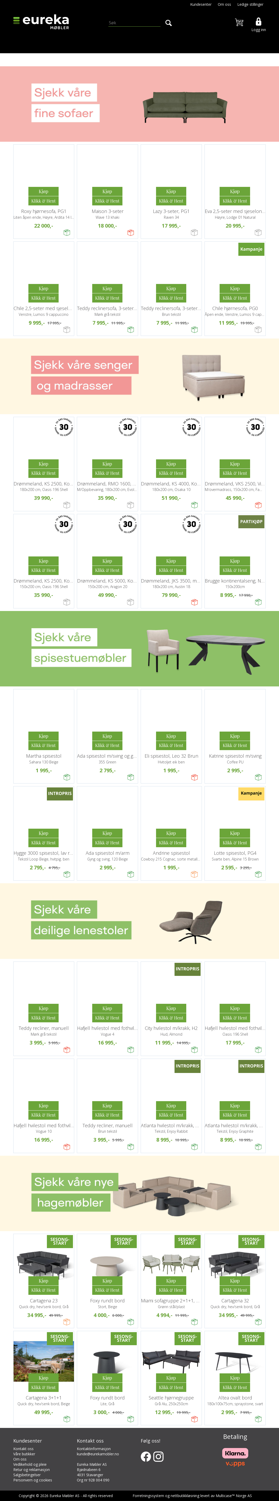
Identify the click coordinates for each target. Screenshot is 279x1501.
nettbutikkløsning (185, 1495)
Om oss (224, 4)
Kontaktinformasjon (94, 1448)
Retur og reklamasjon (31, 1469)
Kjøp (43, 191)
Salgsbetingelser (27, 1474)
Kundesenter (201, 4)
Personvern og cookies (32, 1480)
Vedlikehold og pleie (30, 1464)
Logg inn (258, 29)
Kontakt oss (23, 1448)
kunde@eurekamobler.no (98, 1453)
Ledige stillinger (250, 4)
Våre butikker (24, 1453)
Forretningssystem (148, 1495)
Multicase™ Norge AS (234, 1495)
